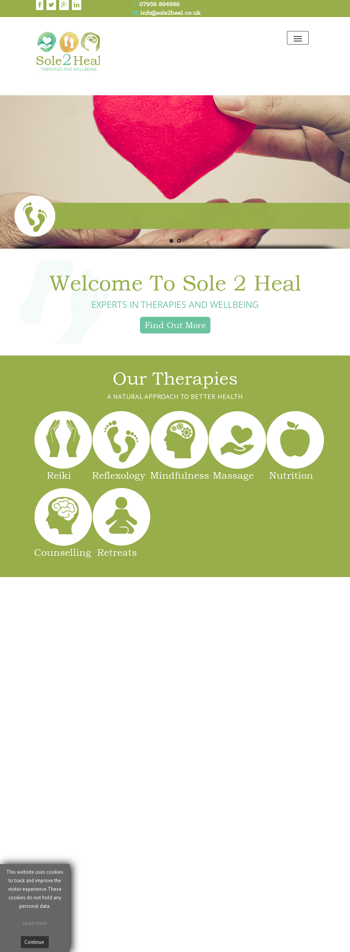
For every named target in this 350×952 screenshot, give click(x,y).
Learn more (35, 923)
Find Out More (175, 325)
